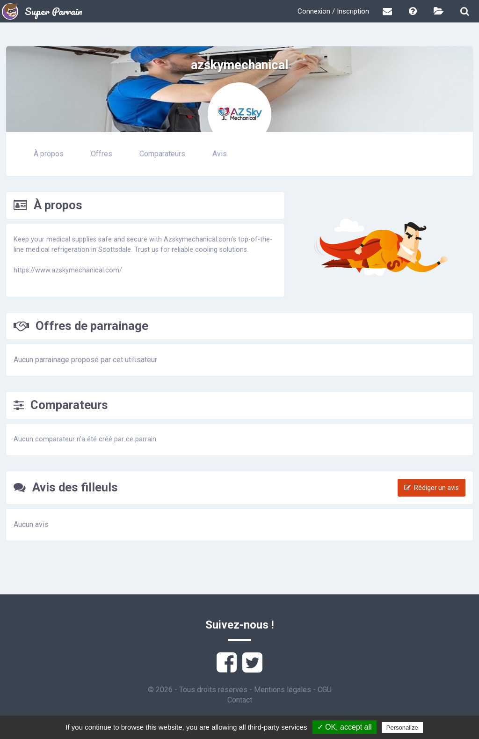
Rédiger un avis (431, 487)
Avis (219, 153)
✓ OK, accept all (344, 727)
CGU (325, 689)
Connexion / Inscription (333, 11)
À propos (49, 153)
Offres (101, 153)
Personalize (402, 727)
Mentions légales (282, 689)
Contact (239, 699)
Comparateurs (162, 153)
